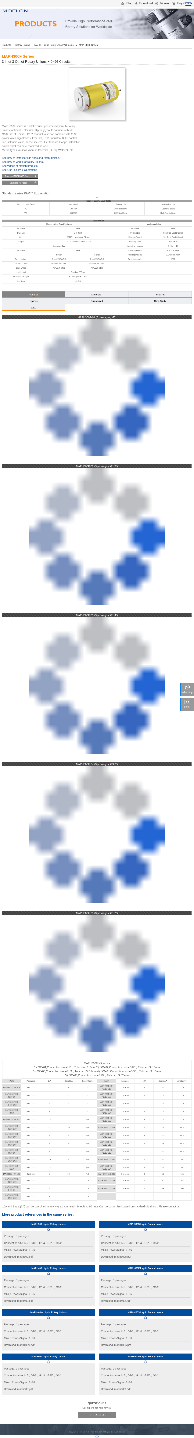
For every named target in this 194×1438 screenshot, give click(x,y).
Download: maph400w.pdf (19, 1344)
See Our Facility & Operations (19, 169)
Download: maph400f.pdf (116, 1300)
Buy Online (182, 3)
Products (6, 45)
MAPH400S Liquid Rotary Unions (145, 1312)
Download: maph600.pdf (18, 1389)
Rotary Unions (22, 45)
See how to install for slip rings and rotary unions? (31, 157)
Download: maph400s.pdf (116, 1344)
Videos (162, 3)
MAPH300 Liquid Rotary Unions (48, 1224)
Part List (33, 294)
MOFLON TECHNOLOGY (92, 1432)
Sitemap (122, 1432)
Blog (126, 3)
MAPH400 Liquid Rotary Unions (48, 1268)
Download (144, 3)
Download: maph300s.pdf (116, 1256)
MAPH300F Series (88, 45)
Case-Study (160, 301)
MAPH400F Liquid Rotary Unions (145, 1268)
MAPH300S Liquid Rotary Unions (145, 1224)
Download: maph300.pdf (18, 1256)
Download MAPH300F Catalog (18, 176)
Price (33, 307)
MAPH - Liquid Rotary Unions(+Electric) (54, 45)
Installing (160, 294)
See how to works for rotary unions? (23, 161)
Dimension (97, 294)
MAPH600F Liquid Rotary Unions (145, 1356)
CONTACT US (97, 1415)
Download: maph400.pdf (18, 1300)
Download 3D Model (18, 183)
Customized (97, 301)
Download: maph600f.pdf (116, 1389)
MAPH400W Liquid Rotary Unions (48, 1312)
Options (34, 301)
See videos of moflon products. (20, 165)
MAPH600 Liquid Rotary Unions (48, 1356)
